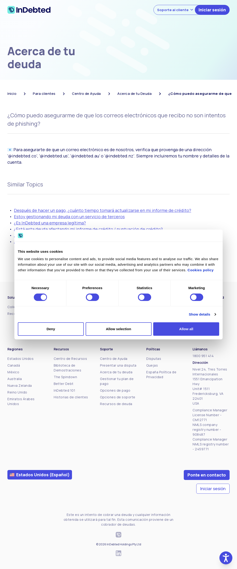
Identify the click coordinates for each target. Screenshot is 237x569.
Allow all (186, 329)
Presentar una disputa (118, 365)
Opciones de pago (115, 390)
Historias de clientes (71, 397)
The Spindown (65, 377)
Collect (13, 307)
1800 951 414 (203, 356)
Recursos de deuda (116, 404)
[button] (225, 557)
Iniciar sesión (212, 10)
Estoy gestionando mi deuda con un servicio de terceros (69, 216)
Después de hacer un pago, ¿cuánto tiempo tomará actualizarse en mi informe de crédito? (102, 210)
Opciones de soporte (117, 397)
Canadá (13, 365)
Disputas (153, 358)
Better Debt (64, 383)
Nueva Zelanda (19, 385)
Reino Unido (17, 392)
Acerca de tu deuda (116, 372)
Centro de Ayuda (114, 358)
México (13, 372)
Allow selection (118, 329)
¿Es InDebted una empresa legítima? (50, 223)
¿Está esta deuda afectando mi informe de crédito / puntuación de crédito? (88, 229)
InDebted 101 (64, 390)
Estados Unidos (20, 358)
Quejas (152, 365)
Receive (14, 313)
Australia (14, 379)
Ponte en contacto (206, 475)
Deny (51, 329)
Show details (199, 314)
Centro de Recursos (70, 358)
